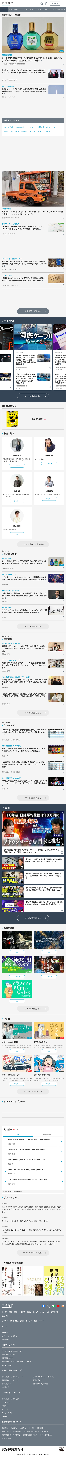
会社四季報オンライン (9, 1354)
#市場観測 (40, 127)
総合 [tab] (18, 1134)
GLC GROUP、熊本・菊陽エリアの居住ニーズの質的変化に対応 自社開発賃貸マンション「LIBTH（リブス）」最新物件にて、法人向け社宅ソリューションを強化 (31, 1209)
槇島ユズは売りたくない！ (12, 1075)
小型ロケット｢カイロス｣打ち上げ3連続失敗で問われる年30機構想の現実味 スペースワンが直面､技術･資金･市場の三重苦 (24, 91)
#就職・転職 (8, 131)
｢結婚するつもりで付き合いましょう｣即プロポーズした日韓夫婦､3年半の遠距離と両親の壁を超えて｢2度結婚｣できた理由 (24, 682)
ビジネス (46, 9)
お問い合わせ (6, 1438)
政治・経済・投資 (17, 1321)
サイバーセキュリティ (9, 1336)
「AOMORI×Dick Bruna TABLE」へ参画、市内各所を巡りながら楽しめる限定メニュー (32, 1231)
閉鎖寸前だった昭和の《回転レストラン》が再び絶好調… (30, 1139)
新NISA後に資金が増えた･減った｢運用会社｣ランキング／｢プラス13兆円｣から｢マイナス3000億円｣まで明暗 (23, 228)
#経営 (48, 131)
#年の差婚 (20, 127)
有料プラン (5, 1406)
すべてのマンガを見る (33, 1091)
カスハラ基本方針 (46, 1435)
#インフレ (40, 131)
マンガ (38, 9)
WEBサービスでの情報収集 (11, 1431)
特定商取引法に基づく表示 (11, 1435)
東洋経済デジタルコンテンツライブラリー (16, 1361)
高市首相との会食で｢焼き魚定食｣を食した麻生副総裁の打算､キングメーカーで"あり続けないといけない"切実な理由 (24, 71)
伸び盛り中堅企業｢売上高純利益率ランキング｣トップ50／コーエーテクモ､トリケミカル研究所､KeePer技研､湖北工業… (24, 782)
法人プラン (5, 1409)
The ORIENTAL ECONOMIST (12, 1351)
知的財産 (45, 1431)
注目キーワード (10, 120)
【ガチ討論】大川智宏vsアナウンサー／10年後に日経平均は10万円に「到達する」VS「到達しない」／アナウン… (31, 851)
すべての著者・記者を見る (33, 544)
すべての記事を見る (33, 626)
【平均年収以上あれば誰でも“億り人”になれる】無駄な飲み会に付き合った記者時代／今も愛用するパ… (44, 903)
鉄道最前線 (5, 1339)
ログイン (55, 3)
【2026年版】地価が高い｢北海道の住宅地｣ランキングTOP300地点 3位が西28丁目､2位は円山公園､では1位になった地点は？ (24, 764)
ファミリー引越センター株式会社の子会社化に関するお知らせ (25, 1221)
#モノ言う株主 (9, 127)
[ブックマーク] (63, 64)
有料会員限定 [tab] (47, 1134)
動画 (31, 9)
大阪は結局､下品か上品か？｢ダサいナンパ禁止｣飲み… (28, 1180)
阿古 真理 (16, 526)
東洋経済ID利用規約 (30, 1435)
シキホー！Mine (7, 1365)
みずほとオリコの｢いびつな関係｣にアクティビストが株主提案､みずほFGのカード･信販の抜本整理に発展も (24, 611)
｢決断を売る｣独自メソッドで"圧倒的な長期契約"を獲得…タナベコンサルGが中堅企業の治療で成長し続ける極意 (24, 279)
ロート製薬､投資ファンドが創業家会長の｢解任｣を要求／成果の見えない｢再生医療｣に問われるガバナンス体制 (33, 59)
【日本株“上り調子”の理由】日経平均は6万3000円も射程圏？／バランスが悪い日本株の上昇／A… (43, 860)
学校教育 (5, 1332)
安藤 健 (17, 491)
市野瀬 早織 (17, 456)
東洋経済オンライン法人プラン (12, 1377)
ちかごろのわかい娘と (42, 1075)
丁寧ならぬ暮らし (40, 1042)
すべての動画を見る (33, 918)
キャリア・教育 (31, 1321)
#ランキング (30, 127)
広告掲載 (40, 1428)
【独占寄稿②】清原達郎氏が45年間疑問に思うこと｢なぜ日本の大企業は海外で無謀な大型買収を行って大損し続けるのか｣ (24, 595)
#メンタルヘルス (21, 131)
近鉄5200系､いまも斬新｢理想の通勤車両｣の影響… (27, 1149)
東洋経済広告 (6, 1384)
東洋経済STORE (7, 1358)
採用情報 (14, 1428)
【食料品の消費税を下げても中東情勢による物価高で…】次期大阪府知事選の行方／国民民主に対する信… (43, 876)
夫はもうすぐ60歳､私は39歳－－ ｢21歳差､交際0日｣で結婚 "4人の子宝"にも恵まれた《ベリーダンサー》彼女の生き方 (24, 665)
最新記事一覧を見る (33, 311)
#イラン (32, 131)
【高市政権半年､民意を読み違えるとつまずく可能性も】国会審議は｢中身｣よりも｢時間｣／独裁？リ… (43, 889)
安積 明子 (49, 456)
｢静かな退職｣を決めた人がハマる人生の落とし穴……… (29, 1159)
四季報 (53, 1312)
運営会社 (5, 1428)
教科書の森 (5, 1387)
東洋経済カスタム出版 (40, 1384)
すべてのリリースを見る (33, 1253)
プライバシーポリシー (31, 1431)
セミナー (43, 1312)
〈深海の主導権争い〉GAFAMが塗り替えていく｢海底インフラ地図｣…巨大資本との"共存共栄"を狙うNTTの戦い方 (26, 378)
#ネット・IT (50, 127)
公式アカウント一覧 (27, 1428)
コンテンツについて (9, 1402)
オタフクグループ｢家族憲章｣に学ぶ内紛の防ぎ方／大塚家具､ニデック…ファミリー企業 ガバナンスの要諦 (23, 750)
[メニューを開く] (63, 3)
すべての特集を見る (33, 396)
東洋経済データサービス (10, 1380)
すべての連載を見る (33, 1009)
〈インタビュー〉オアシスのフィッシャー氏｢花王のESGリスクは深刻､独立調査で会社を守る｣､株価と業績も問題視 (24, 578)
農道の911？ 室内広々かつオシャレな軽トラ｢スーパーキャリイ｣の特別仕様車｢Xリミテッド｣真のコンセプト (32, 213)
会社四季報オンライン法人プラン (44, 1377)
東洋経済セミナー (39, 1380)
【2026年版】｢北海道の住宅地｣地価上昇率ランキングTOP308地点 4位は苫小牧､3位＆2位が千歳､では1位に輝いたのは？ (24, 732)
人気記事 (23, 9)
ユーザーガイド (7, 1413)
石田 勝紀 (49, 491)
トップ (4, 9)
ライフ (41, 1321)
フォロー (17, 466)
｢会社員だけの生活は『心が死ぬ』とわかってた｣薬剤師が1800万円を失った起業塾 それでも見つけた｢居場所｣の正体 (24, 695)
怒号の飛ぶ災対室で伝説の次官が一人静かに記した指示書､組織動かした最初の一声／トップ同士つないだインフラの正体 (24, 264)
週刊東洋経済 (8, 406)
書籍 (3, 1316)
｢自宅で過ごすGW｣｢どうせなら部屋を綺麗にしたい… (28, 1170)
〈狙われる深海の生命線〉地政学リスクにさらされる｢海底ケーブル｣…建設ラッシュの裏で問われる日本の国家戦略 (26, 360)
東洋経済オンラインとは (10, 1399)
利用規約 (5, 1416)
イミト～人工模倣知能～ (11, 1042)
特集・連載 (13, 9)
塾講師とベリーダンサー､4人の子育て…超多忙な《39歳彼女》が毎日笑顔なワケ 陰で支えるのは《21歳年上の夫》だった (24, 648)
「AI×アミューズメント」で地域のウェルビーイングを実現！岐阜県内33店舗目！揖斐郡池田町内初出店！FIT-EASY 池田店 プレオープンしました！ (31, 1243)
